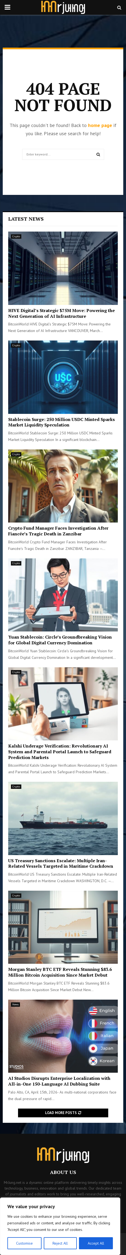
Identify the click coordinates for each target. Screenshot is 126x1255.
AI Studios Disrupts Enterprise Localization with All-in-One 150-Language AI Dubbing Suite (59, 1081)
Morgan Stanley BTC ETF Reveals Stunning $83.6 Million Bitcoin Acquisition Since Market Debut (60, 972)
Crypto (16, 236)
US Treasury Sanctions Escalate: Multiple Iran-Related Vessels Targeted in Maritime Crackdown (60, 863)
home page (100, 125)
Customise (24, 1243)
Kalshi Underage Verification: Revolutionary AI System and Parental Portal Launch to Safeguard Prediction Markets (59, 751)
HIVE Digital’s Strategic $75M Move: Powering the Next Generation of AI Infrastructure (61, 313)
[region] (60, 1226)
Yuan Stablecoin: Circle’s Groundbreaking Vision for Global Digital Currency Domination (60, 640)
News (15, 1004)
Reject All (60, 1243)
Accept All (96, 1243)
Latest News (26, 218)
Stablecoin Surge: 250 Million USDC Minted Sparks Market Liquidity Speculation (61, 422)
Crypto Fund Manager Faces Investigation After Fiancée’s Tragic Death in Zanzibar (58, 531)
